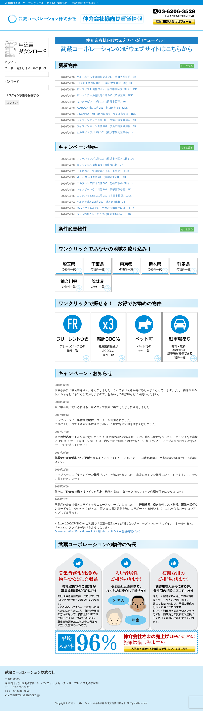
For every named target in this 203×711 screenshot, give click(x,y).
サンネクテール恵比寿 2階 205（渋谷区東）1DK (105, 95)
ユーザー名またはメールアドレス (26, 68)
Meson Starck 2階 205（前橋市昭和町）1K (101, 177)
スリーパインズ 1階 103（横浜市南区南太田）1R (105, 158)
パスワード (12, 81)
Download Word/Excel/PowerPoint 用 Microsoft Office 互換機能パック (98, 531)
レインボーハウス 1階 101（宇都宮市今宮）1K (104, 189)
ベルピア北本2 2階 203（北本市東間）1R (101, 201)
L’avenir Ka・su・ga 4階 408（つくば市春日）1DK (106, 113)
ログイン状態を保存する (23, 95)
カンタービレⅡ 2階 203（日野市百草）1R (101, 101)
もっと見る (187, 65)
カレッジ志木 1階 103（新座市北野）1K (100, 164)
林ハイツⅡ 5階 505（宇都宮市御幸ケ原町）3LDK (105, 207)
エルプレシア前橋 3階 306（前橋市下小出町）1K (105, 183)
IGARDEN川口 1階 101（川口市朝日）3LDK (102, 107)
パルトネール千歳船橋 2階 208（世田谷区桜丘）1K (106, 76)
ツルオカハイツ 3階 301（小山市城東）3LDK (103, 170)
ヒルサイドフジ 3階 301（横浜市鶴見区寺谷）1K (105, 132)
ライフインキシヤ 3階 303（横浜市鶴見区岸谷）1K (106, 120)
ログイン (12, 102)
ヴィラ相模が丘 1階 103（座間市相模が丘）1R (104, 214)
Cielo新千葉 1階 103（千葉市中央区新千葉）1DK (105, 83)
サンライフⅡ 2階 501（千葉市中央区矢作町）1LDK (107, 89)
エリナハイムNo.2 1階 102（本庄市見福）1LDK (104, 195)
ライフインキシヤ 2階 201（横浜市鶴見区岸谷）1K (106, 126)
